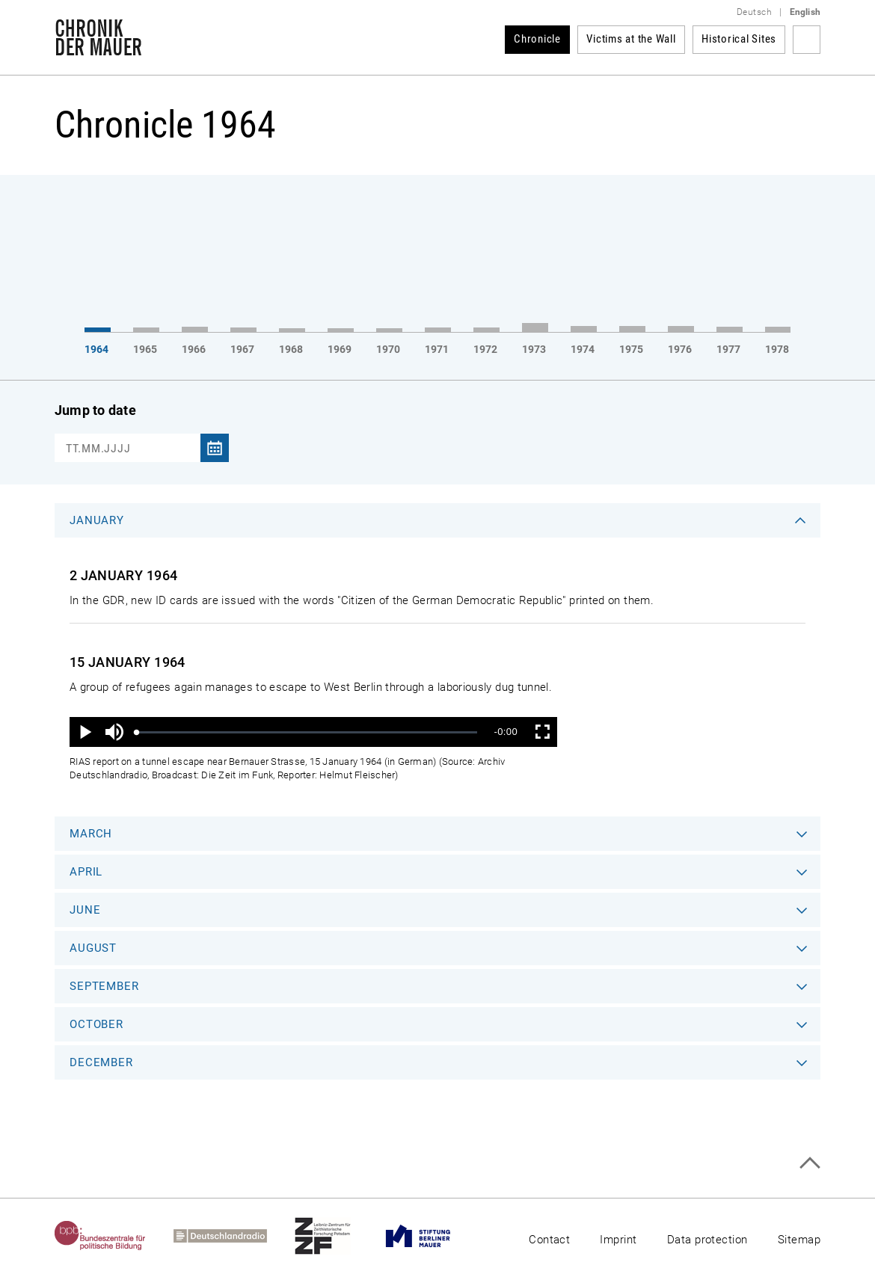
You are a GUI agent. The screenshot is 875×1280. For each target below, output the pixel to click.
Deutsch (754, 12)
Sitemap (799, 1239)
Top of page (809, 1163)
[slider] (307, 732)
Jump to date (95, 410)
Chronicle (537, 39)
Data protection (707, 1239)
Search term (806, 39)
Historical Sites (738, 39)
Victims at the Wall (630, 39)
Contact (549, 1239)
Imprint (618, 1239)
